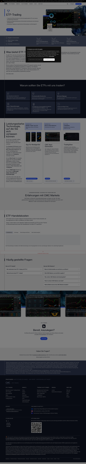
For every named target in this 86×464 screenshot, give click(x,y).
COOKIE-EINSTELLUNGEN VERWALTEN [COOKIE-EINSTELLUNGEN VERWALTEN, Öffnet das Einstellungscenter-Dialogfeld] (35, 59)
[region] (43, 54)
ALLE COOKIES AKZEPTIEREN (49, 59)
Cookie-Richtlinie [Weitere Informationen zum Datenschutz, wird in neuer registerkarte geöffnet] (51, 56)
